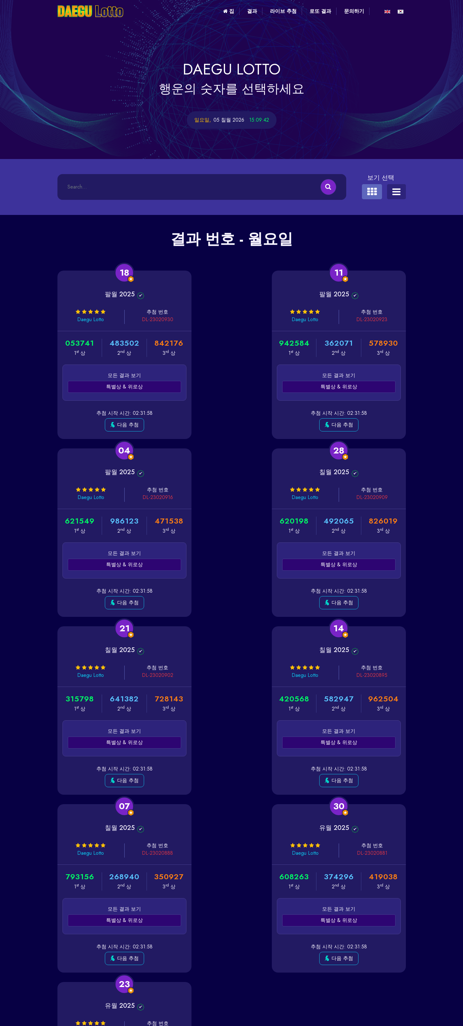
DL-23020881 (259, 675)
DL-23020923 (259, 319)
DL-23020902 (259, 497)
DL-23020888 (140, 675)
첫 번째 (144, 825)
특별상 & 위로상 (112, 386)
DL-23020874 (377, 675)
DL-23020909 (140, 497)
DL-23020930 (140, 319)
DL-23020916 (378, 319)
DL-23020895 (377, 497)
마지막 (319, 825)
